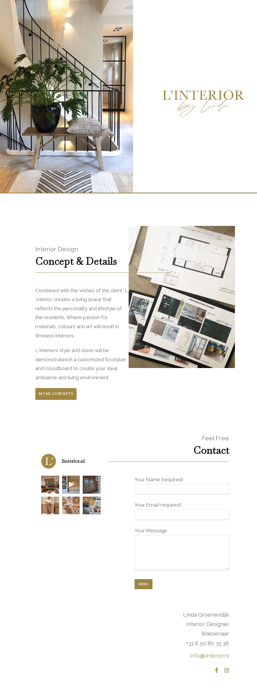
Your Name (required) (182, 486)
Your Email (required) (182, 511)
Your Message (182, 550)
